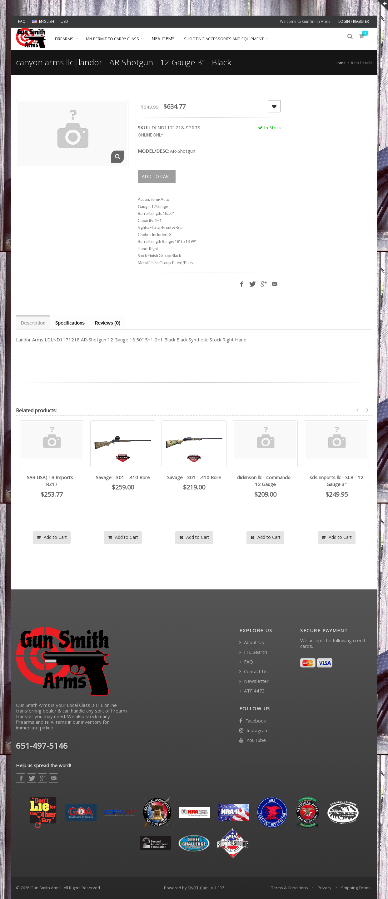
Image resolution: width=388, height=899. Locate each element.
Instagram (254, 731)
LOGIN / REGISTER (353, 21)
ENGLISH (43, 21)
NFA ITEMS (163, 39)
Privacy (324, 888)
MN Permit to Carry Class (112, 39)
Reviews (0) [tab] (109, 323)
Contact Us (253, 672)
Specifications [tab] (71, 323)
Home (340, 63)
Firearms (64, 39)
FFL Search (253, 652)
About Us (251, 643)
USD (64, 21)
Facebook (252, 721)
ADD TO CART (157, 176)
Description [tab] (33, 323)
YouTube (252, 740)
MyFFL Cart (198, 888)
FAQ (22, 21)
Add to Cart (52, 537)
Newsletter (254, 681)
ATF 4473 (252, 691)
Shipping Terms (356, 888)
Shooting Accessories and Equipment (224, 39)
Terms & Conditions (289, 888)
